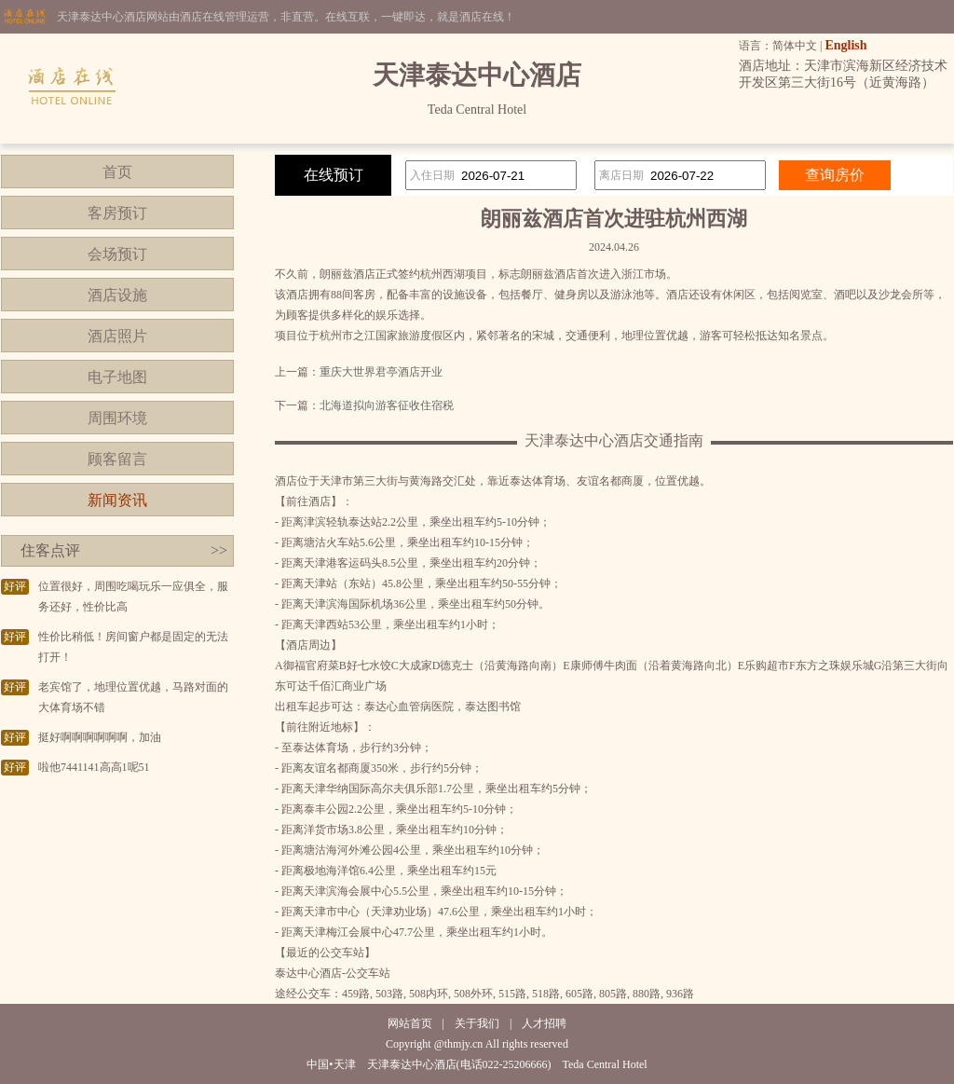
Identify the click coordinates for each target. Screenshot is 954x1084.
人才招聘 (544, 1023)
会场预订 (117, 254)
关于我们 (477, 1023)
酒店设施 (117, 295)
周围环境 (117, 418)
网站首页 (410, 1023)
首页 (117, 172)
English (845, 45)
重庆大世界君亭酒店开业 (381, 371)
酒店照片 (117, 336)
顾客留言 (117, 459)
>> (219, 550)
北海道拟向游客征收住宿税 (387, 405)
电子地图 (117, 377)
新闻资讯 (117, 500)
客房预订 (117, 213)
